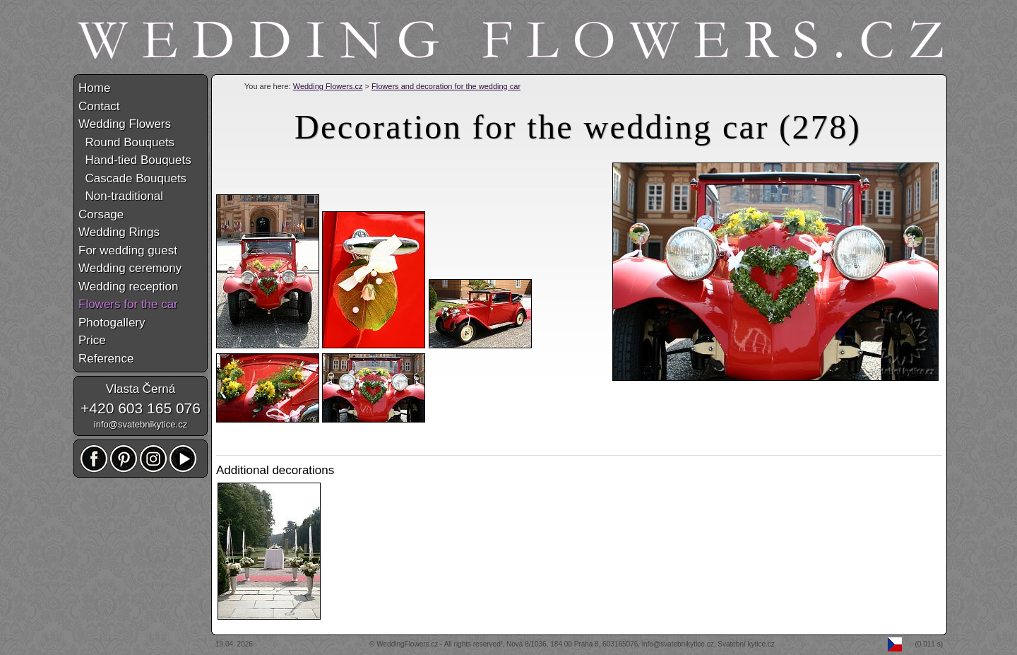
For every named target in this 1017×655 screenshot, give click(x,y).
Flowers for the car (128, 304)
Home (94, 88)
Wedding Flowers (124, 124)
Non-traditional (120, 196)
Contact (99, 106)
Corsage (101, 214)
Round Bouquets (126, 142)
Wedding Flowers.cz (328, 86)
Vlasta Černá (140, 389)
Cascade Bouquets (132, 178)
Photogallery (111, 322)
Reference (105, 358)
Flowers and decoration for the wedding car (446, 86)
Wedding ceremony (130, 268)
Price (92, 340)
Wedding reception (128, 286)
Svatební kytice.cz (746, 644)
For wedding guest (127, 250)
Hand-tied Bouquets (134, 160)
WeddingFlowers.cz (407, 644)
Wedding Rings (119, 232)
